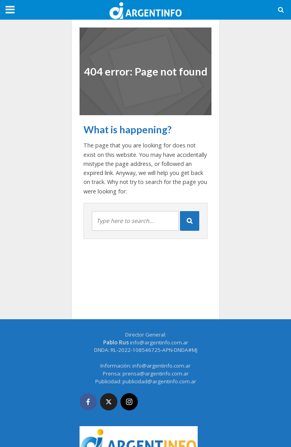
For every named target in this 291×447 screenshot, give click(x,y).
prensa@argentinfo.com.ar (155, 373)
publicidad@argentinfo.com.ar (159, 381)
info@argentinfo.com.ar (159, 342)
